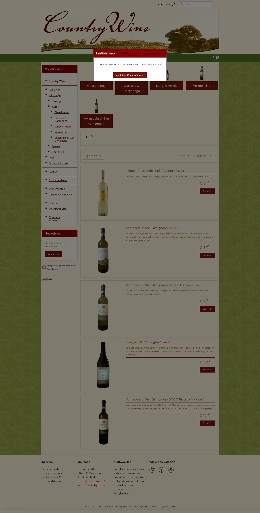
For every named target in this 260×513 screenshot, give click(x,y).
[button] (130, 75)
